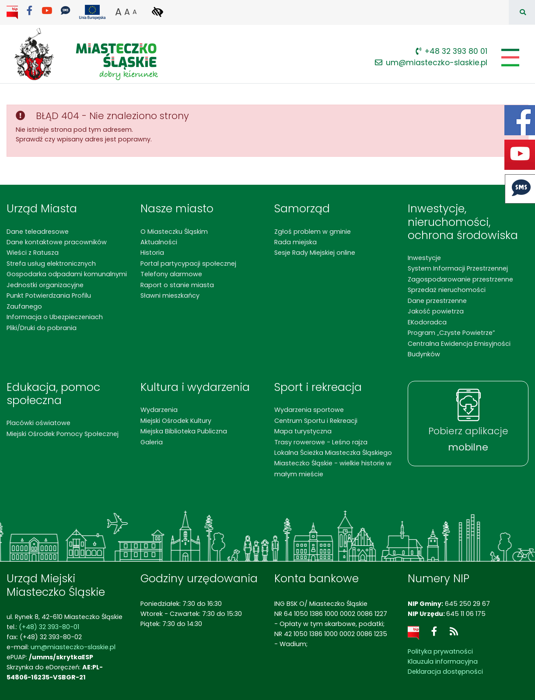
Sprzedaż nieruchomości (447, 289)
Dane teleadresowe (38, 231)
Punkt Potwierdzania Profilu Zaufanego (49, 300)
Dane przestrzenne (437, 300)
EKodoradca (427, 322)
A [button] (118, 12)
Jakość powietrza (436, 311)
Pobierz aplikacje (468, 439)
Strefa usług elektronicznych (51, 263)
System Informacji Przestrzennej (458, 268)
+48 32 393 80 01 (451, 51)
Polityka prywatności (440, 651)
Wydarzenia (159, 409)
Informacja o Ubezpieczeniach (55, 317)
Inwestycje (424, 257)
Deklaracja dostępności (445, 671)
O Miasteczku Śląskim (174, 231)
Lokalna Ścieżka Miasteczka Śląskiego (333, 452)
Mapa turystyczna (303, 431)
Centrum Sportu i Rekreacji (315, 420)
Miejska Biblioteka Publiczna (183, 431)
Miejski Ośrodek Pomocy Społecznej (63, 433)
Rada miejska (295, 242)
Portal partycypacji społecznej (188, 263)
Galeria (151, 442)
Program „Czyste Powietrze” (451, 332)
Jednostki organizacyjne (45, 285)
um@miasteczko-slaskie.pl (431, 62)
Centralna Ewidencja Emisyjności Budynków (459, 349)
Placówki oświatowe (38, 423)
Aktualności (158, 242)
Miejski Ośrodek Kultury (175, 420)
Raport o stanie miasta (177, 285)
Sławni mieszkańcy (169, 295)
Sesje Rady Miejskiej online (314, 252)
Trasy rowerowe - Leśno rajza (320, 442)
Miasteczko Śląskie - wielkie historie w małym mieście (333, 468)
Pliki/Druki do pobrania (42, 328)
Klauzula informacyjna (443, 661)
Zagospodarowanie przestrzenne (460, 279)
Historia (152, 252)
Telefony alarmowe (171, 274)
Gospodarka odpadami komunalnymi (67, 274)
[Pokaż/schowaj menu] (509, 57)
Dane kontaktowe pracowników (57, 242)
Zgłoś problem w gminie (312, 231)
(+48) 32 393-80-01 (49, 627)
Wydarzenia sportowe (309, 409)
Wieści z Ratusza (33, 252)
